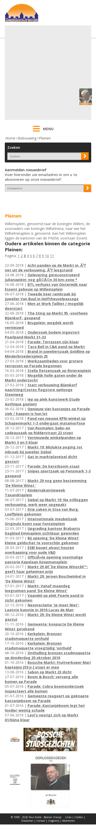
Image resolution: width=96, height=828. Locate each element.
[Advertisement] (47, 72)
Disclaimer (27, 820)
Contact (40, 820)
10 (47, 255)
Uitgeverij (53, 820)
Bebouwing (27, 138)
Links (68, 817)
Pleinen (45, 138)
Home (10, 138)
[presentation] (34, 200)
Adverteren (68, 820)
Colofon (78, 817)
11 (52, 255)
